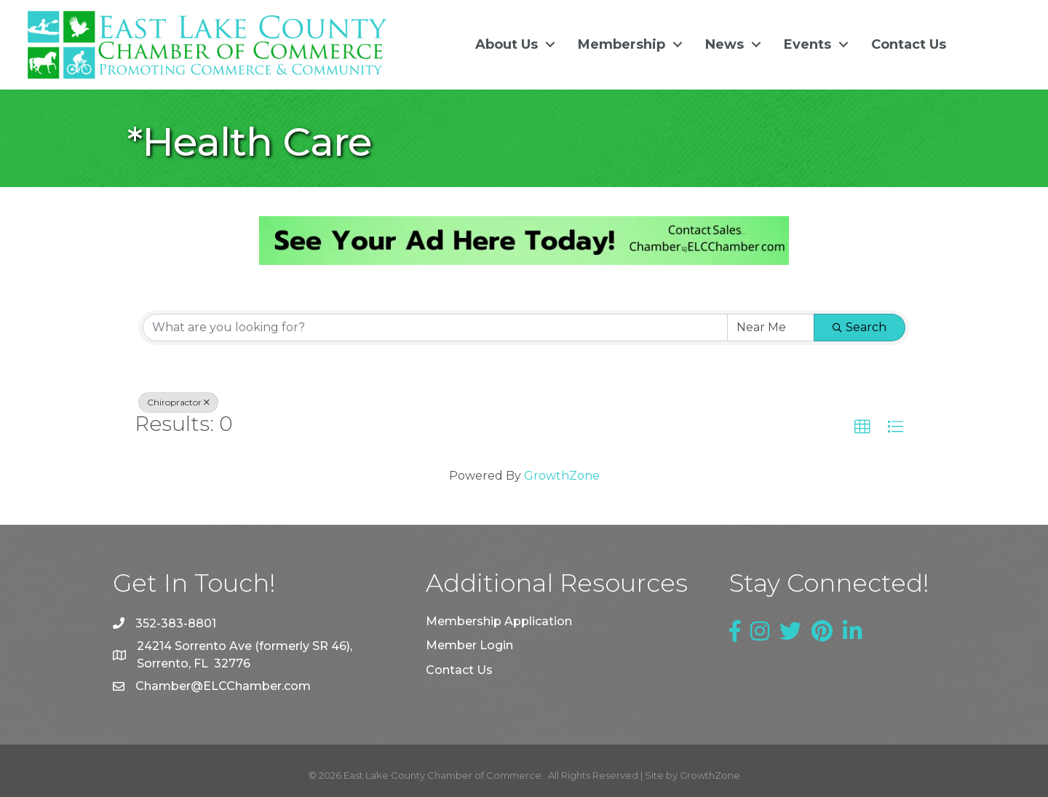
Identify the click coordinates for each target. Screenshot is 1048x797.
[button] (862, 426)
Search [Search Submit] (859, 326)
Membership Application (499, 621)
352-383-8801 (175, 623)
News (724, 44)
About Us (506, 44)
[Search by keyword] (435, 327)
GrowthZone (562, 476)
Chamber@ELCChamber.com (223, 686)
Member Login (469, 645)
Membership (621, 44)
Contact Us (908, 44)
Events (807, 44)
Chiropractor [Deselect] (178, 401)
